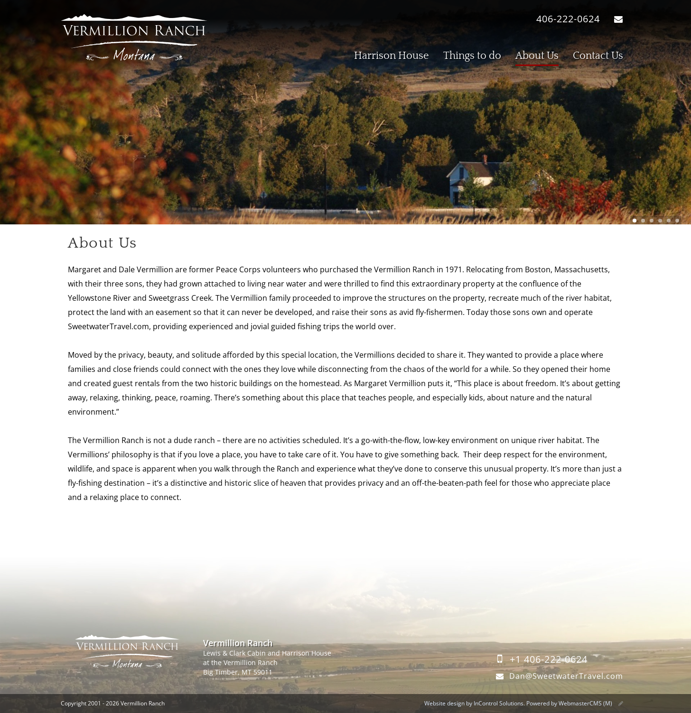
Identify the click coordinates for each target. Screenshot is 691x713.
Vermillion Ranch (134, 38)
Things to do (472, 56)
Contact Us (598, 56)
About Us (537, 56)
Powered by (569, 703)
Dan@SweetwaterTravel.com (558, 676)
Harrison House (391, 56)
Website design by (473, 703)
